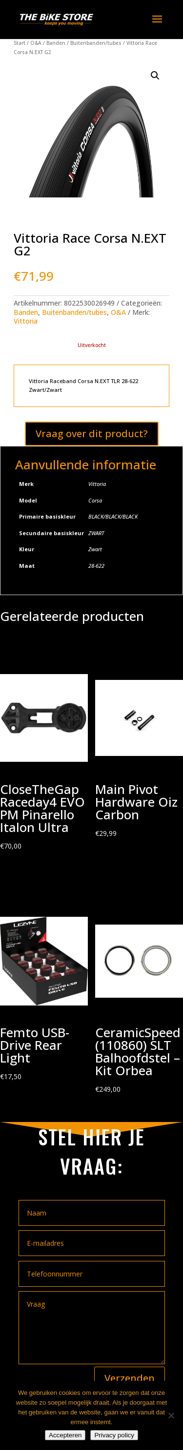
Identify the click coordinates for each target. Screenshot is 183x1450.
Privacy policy (114, 1435)
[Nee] (171, 1415)
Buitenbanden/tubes (96, 42)
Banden (55, 42)
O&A (35, 42)
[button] (155, 75)
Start (19, 42)
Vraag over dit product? (92, 433)
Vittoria (26, 321)
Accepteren (65, 1435)
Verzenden (129, 1378)
